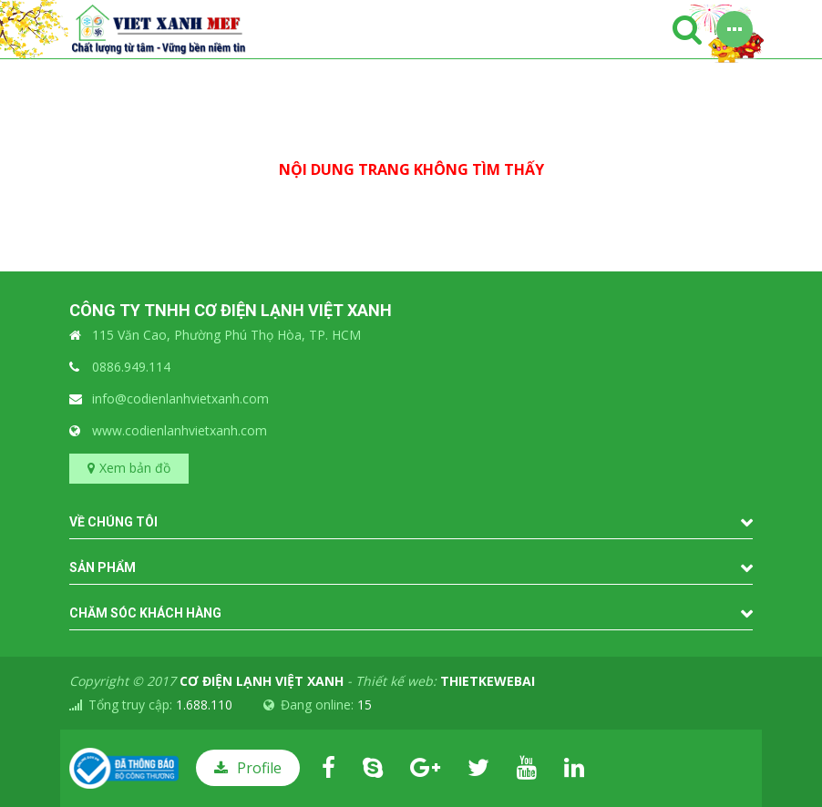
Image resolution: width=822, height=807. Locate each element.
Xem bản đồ (134, 467)
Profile (259, 768)
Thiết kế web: (445, 681)
